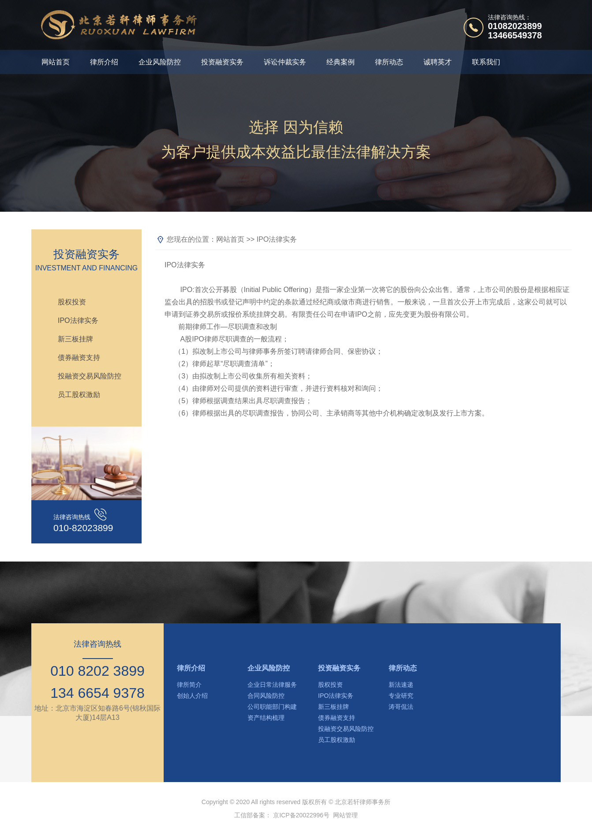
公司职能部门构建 (272, 706)
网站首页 (55, 62)
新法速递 (401, 684)
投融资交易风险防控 (89, 376)
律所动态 (389, 62)
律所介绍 (104, 62)
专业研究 (401, 695)
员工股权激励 (79, 394)
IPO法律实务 (78, 320)
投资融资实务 (222, 62)
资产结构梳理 (266, 717)
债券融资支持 (79, 357)
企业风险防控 (160, 62)
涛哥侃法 (401, 706)
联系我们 (486, 62)
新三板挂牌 (75, 339)
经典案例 (340, 62)
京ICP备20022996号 (301, 815)
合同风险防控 (266, 695)
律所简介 (189, 684)
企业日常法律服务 (272, 684)
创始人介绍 (192, 695)
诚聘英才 (437, 62)
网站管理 (345, 815)
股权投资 (72, 302)
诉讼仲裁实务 (285, 62)
